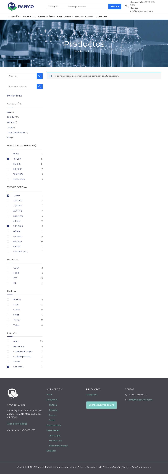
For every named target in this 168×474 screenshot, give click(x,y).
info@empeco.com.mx (140, 399)
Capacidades (53, 430)
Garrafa (10, 122)
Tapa (9, 127)
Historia (53, 405)
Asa (9, 112)
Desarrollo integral (58, 445)
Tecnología (54, 435)
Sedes (52, 420)
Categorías (91, 394)
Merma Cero (55, 440)
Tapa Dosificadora (16, 132)
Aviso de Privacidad (17, 424)
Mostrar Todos (15, 96)
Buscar (115, 6)
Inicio (49, 394)
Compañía (52, 399)
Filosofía (53, 410)
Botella (10, 117)
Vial (9, 137)
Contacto (51, 451)
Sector (52, 415)
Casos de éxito (54, 425)
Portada (78, 51)
